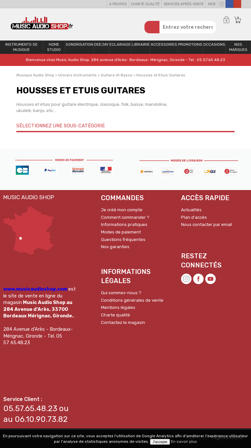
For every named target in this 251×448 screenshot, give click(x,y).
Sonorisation (79, 44)
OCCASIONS (214, 44)
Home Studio (54, 47)
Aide (212, 4)
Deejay (101, 44)
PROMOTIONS (190, 44)
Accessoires (164, 44)
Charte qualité (145, 4)
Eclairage (120, 44)
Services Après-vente (184, 4)
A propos (117, 4)
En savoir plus (184, 441)
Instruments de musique (21, 47)
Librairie (141, 44)
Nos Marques (238, 47)
